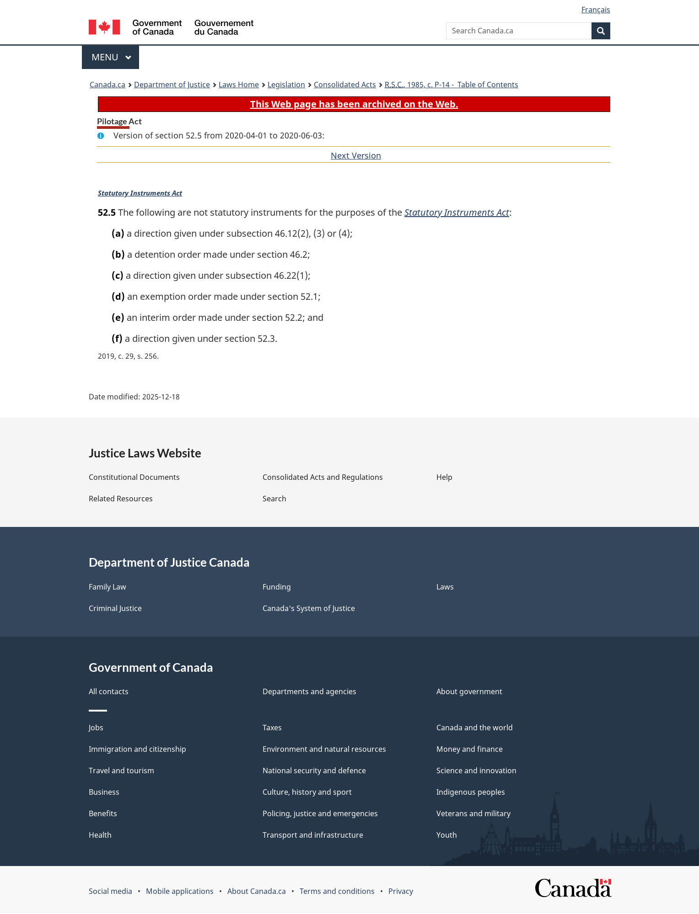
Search (274, 499)
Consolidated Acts (345, 85)
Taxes (272, 728)
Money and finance (469, 749)
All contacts (109, 692)
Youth (446, 835)
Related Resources (121, 499)
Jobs (96, 728)
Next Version (356, 155)
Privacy (400, 892)
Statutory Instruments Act (139, 193)
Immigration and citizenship (137, 749)
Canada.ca (107, 85)
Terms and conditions (337, 892)
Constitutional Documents (134, 478)
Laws (445, 587)
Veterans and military (473, 814)
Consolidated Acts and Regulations (323, 478)
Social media (110, 892)
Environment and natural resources (324, 749)
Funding (277, 587)
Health (100, 835)
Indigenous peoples (470, 792)
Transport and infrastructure (313, 835)
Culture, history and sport (307, 792)
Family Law (107, 587)
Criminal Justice (115, 609)
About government (469, 692)
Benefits (103, 814)
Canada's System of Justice (309, 609)
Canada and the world (474, 728)
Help (444, 478)
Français (595, 10)
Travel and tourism (121, 771)
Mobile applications (180, 892)
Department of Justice (172, 85)
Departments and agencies (309, 692)
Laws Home (239, 85)
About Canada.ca (256, 892)
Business (104, 792)
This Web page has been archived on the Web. (354, 104)
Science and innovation (476, 771)
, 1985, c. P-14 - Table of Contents (451, 85)
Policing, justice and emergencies (320, 814)
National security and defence (314, 771)
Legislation (286, 85)
